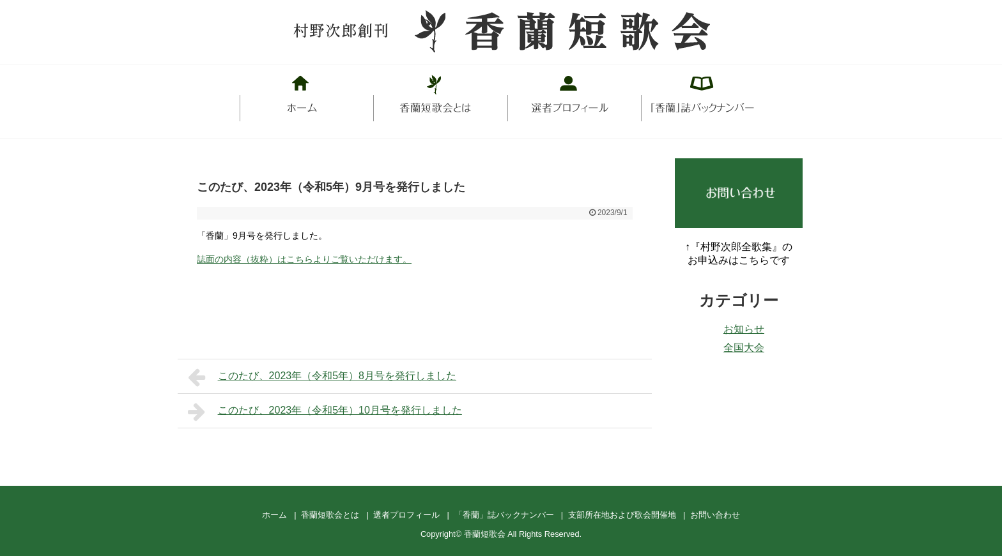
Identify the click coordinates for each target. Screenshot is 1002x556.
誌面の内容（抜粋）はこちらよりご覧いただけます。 (304, 259)
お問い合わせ (715, 515)
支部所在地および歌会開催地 (622, 515)
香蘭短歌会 (484, 534)
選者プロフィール (406, 515)
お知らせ (743, 329)
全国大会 (743, 347)
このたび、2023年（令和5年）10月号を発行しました (325, 412)
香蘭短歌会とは (330, 515)
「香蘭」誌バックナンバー (504, 515)
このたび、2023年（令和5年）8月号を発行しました (322, 377)
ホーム (274, 515)
